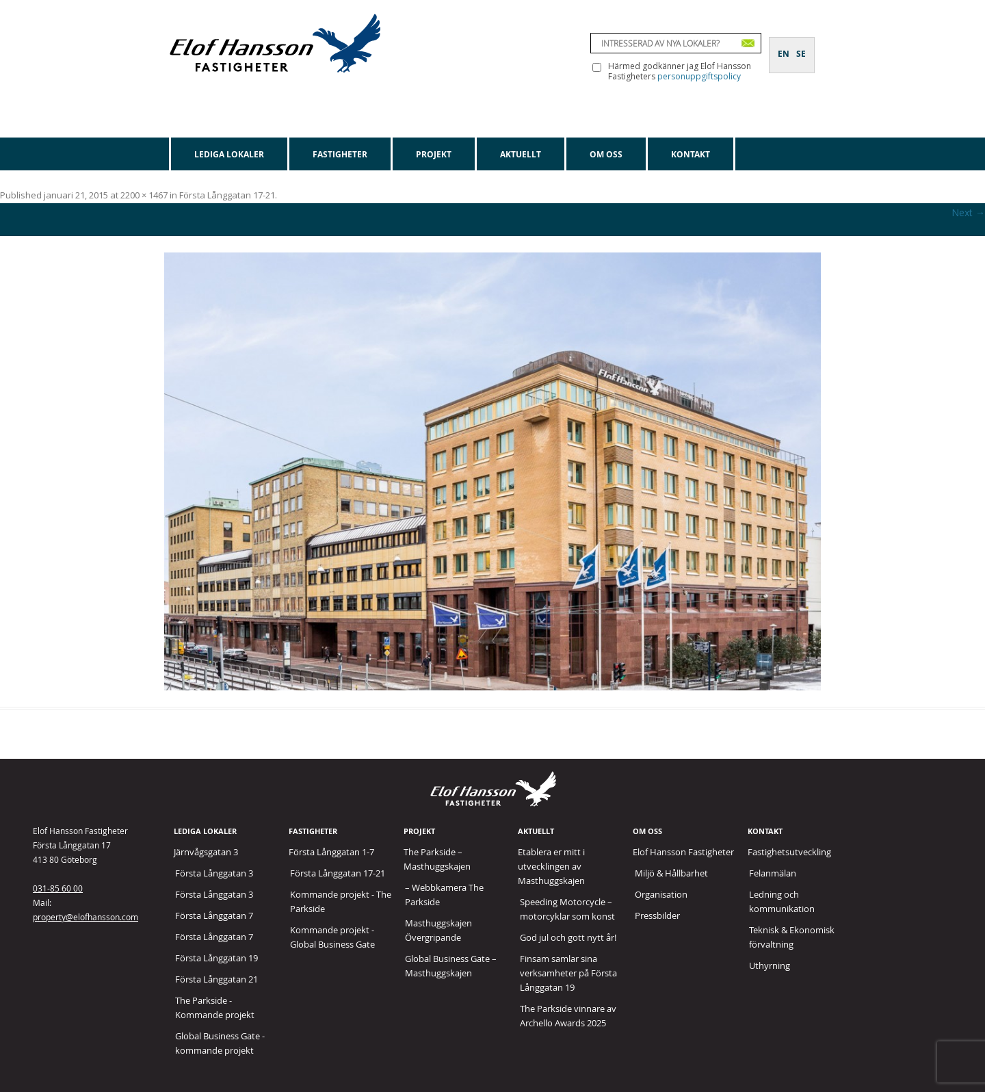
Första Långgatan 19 (216, 958)
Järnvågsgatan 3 (206, 852)
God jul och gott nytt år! (568, 937)
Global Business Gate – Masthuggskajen (451, 965)
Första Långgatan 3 (214, 873)
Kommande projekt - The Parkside (340, 901)
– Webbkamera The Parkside (444, 894)
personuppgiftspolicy (699, 76)
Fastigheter (340, 154)
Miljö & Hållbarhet (671, 873)
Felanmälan (772, 873)
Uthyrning (769, 965)
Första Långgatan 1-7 (331, 852)
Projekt (433, 154)
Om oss (606, 154)
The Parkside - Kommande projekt (214, 1007)
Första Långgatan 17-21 (227, 195)
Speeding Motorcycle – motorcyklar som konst (567, 909)
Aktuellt (520, 154)
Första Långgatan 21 (216, 979)
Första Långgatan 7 (214, 915)
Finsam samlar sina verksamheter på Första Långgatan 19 (568, 972)
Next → (968, 212)
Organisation (661, 894)
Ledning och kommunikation (782, 901)
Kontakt (690, 154)
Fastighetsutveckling (789, 852)
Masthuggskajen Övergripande (438, 930)
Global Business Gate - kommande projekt (220, 1043)
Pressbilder (657, 915)
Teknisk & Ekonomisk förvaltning (792, 937)
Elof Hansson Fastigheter (683, 852)
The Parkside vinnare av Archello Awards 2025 (568, 1015)
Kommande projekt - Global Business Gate (332, 937)
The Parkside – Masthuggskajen (437, 859)
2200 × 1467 (144, 195)
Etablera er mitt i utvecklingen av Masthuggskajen (551, 866)
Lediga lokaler (229, 154)
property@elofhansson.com (85, 916)
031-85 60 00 (58, 888)
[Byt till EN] (783, 45)
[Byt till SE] (801, 45)
